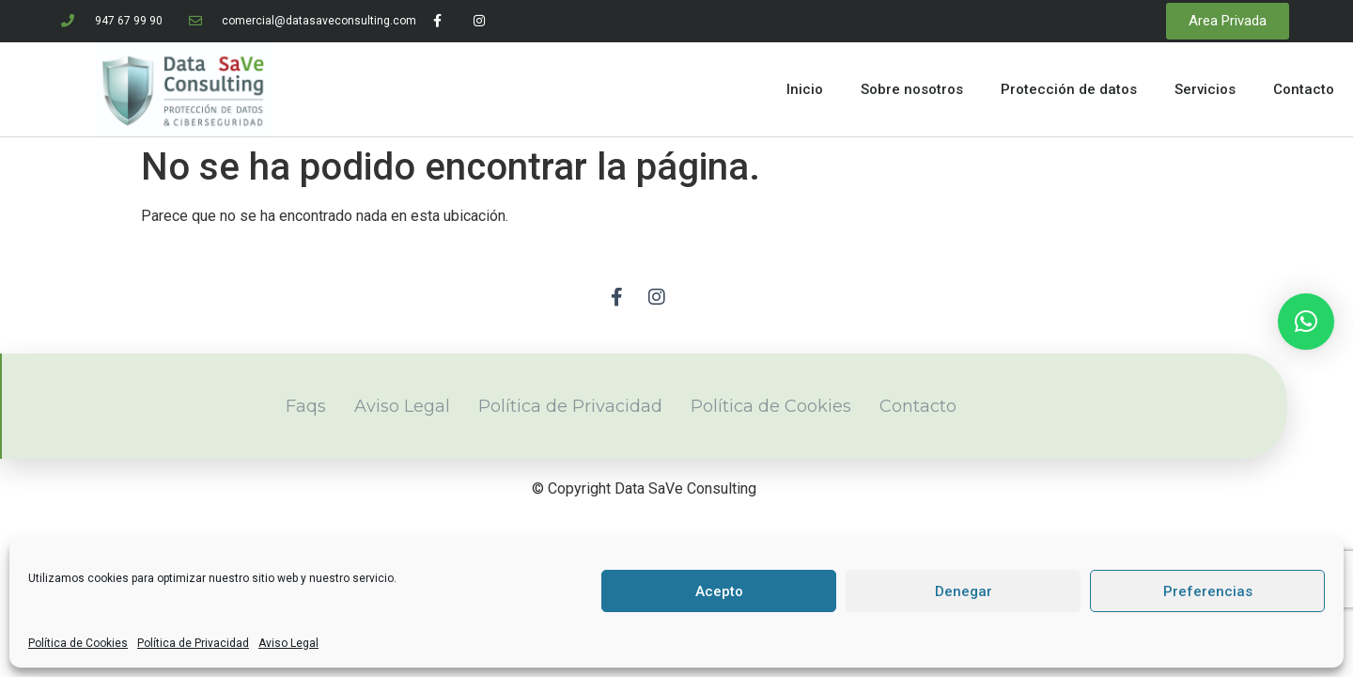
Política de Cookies (78, 643)
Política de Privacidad (193, 643)
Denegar (963, 591)
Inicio (804, 89)
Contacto (1303, 89)
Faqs (306, 406)
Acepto (719, 591)
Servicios (1205, 89)
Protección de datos (1069, 89)
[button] (1306, 321)
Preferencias (1207, 591)
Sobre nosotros (912, 89)
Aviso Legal (288, 643)
